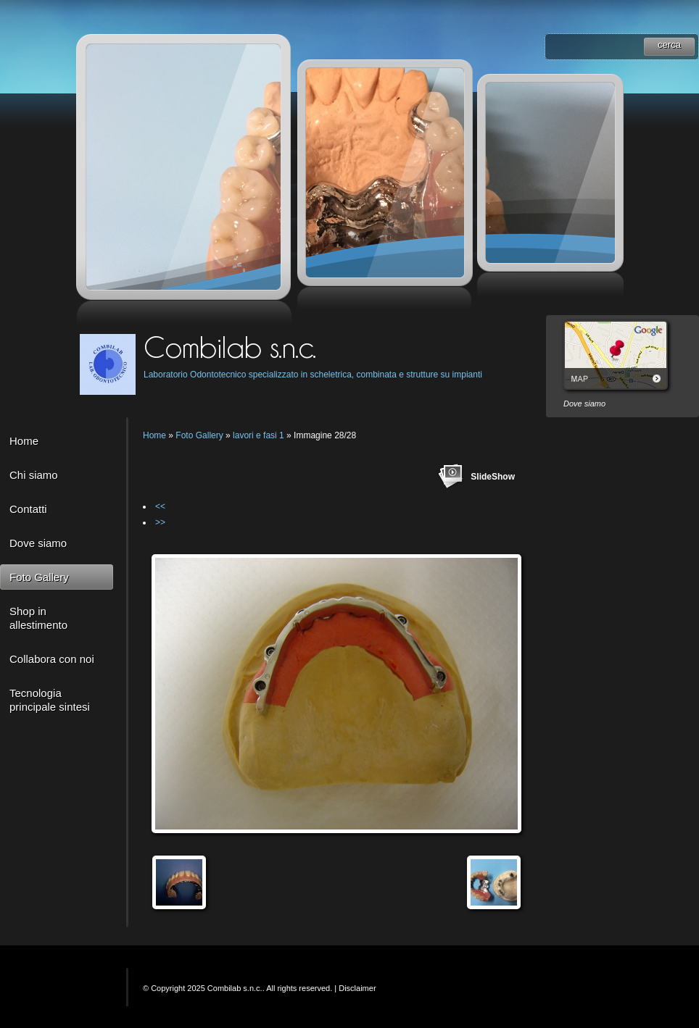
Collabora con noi (51, 659)
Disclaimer (357, 988)
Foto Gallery (39, 577)
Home (23, 441)
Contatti (28, 509)
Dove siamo (38, 543)
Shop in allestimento (38, 618)
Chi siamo (33, 475)
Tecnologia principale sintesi (49, 700)
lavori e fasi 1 (258, 435)
